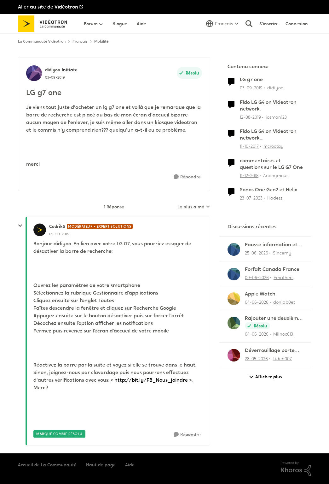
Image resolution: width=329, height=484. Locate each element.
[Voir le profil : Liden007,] (234, 355)
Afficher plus (265, 377)
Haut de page (101, 465)
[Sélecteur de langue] (222, 23)
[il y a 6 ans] (251, 88)
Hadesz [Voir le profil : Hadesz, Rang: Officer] (275, 198)
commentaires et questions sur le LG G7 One (271, 164)
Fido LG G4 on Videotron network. (268, 105)
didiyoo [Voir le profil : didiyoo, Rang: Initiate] (52, 70)
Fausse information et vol (271, 245)
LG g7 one (251, 79)
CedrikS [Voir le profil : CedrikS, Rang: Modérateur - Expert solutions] (57, 226)
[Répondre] (187, 177)
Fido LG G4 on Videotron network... (268, 134)
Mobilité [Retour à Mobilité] (101, 41)
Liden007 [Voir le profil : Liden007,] (282, 359)
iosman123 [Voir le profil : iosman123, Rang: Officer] (276, 117)
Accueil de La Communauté (47, 465)
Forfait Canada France (272, 269)
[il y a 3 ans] (251, 198)
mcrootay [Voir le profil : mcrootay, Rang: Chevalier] (273, 146)
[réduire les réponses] (20, 226)
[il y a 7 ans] (249, 175)
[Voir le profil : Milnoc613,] (234, 323)
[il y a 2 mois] (256, 359)
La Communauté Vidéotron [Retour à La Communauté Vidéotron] (42, 41)
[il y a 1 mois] (256, 253)
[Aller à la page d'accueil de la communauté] (44, 23)
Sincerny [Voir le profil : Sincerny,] (282, 253)
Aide (130, 465)
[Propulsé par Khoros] (296, 469)
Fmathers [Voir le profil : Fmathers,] (283, 277)
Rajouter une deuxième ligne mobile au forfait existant (273, 318)
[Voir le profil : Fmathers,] (234, 274)
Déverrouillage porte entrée (270, 350)
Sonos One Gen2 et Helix (268, 190)
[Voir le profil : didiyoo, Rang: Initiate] (34, 73)
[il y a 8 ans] (249, 146)
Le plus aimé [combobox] (193, 207)
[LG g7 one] (59, 234)
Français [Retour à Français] (79, 41)
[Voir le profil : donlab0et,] (234, 298)
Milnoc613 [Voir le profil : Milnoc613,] (283, 334)
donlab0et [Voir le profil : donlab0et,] (284, 302)
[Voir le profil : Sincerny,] (234, 249)
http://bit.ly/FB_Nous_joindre (151, 380)
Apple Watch (260, 294)
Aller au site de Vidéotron (48, 6)
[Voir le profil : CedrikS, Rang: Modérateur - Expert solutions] (39, 230)
